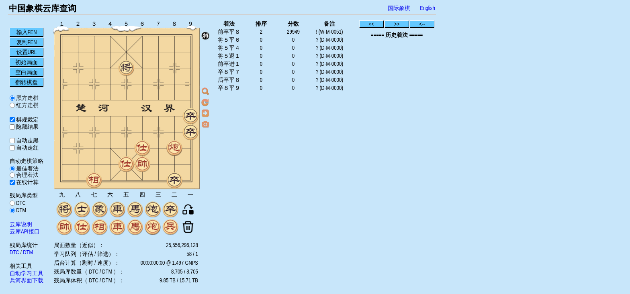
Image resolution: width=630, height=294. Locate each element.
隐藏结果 (27, 127)
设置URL (26, 52)
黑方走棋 (27, 98)
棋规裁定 (27, 119)
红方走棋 (27, 105)
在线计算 (27, 182)
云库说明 (21, 224)
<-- (422, 24)
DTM (20, 210)
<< (372, 24)
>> (397, 24)
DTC (20, 203)
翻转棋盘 (26, 82)
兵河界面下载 (26, 280)
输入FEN (26, 32)
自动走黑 (27, 140)
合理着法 (27, 175)
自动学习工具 (26, 273)
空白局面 (26, 72)
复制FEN (26, 42)
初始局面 (26, 62)
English (427, 8)
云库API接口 (25, 231)
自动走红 (27, 147)
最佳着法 (27, 168)
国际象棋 (399, 8)
